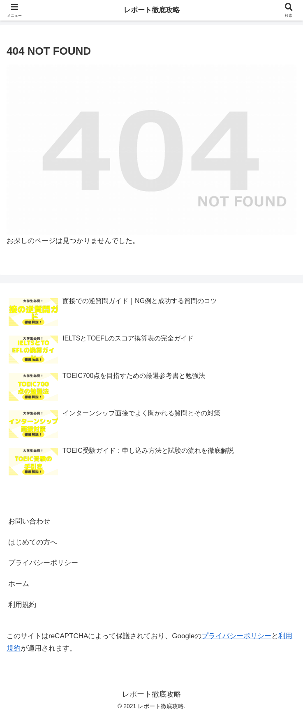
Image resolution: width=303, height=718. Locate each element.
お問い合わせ (29, 521)
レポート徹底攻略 (152, 10)
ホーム (18, 584)
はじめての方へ (32, 542)
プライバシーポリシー (43, 563)
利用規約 (22, 605)
